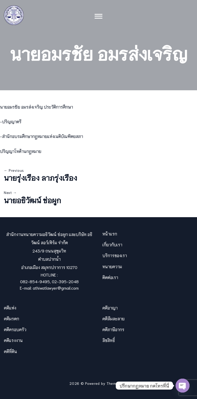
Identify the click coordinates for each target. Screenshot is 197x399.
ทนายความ (112, 266)
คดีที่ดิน (10, 351)
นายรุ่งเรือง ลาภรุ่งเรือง (40, 177)
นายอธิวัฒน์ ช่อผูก (32, 200)
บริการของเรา (114, 255)
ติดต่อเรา (110, 277)
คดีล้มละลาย (113, 318)
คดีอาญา (110, 307)
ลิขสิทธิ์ (108, 340)
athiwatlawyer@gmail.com (56, 287)
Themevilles (117, 383)
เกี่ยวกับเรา (112, 244)
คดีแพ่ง (10, 307)
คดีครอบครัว (15, 329)
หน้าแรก (109, 233)
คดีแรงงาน (13, 340)
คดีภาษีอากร (113, 329)
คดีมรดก (11, 318)
